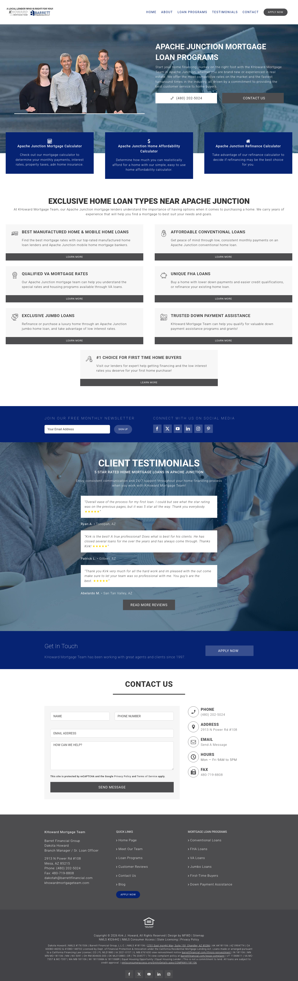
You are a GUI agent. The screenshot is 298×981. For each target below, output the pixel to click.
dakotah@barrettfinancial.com (68, 878)
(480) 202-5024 (213, 714)
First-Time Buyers (204, 875)
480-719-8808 (212, 775)
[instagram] (198, 429)
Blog (121, 884)
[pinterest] (208, 429)
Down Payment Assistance (211, 884)
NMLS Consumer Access (138, 939)
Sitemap (198, 935)
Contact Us (127, 875)
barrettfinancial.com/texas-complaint (203, 956)
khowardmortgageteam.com (66, 883)
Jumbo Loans (201, 867)
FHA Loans (199, 849)
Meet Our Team (130, 849)
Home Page (127, 840)
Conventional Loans (206, 840)
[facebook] (157, 429)
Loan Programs (130, 858)
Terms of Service (147, 776)
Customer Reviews (133, 867)
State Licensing (167, 939)
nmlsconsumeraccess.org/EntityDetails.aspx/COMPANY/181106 (159, 962)
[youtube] (178, 429)
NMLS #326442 (109, 939)
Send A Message (214, 745)
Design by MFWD (179, 935)
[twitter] (167, 429)
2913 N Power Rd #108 (219, 730)
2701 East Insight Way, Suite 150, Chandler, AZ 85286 (178, 945)
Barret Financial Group (62, 841)
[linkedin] (188, 429)
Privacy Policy (122, 776)
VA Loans (197, 858)
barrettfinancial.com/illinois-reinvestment (206, 952)
